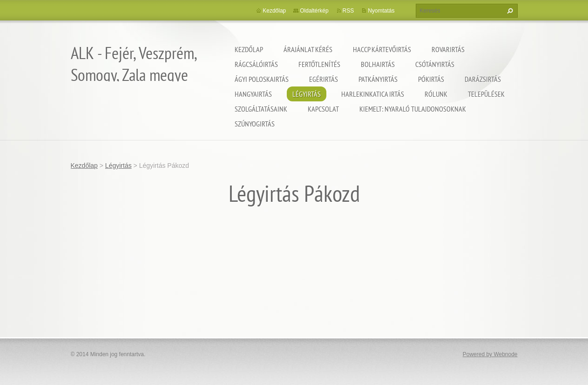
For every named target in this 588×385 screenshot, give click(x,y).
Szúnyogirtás (255, 123)
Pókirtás (431, 79)
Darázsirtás (483, 79)
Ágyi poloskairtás (262, 79)
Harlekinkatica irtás (372, 94)
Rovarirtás (448, 49)
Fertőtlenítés (319, 64)
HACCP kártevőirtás (382, 49)
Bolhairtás (378, 64)
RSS (348, 10)
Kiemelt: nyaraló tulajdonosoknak (412, 108)
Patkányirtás (378, 79)
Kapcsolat (323, 108)
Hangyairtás (253, 94)
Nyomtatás (381, 10)
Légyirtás (306, 94)
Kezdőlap (249, 49)
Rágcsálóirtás (256, 64)
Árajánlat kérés (308, 49)
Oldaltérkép (314, 10)
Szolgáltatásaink (261, 108)
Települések (486, 94)
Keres (509, 11)
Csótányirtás (434, 64)
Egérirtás (323, 79)
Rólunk (436, 94)
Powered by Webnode (490, 354)
